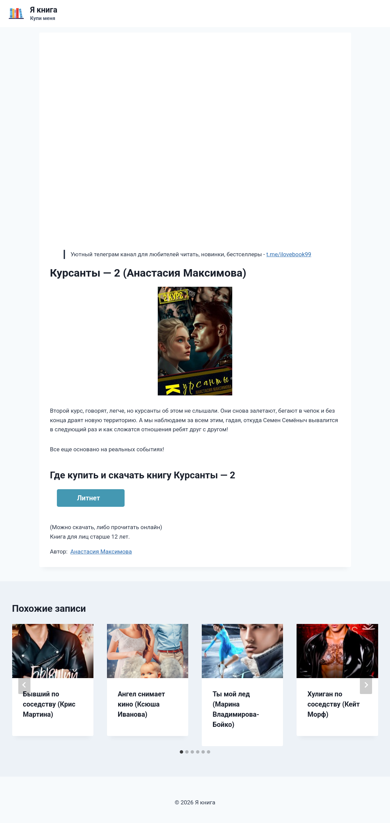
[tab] (181, 752)
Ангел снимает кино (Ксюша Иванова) (141, 704)
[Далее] (366, 685)
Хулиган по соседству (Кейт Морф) (333, 704)
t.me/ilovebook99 (288, 254)
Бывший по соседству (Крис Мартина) (49, 704)
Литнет (88, 498)
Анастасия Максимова (101, 551)
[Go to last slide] (24, 685)
